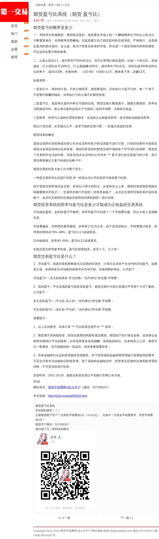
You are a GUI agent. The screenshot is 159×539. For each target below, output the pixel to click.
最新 (14, 41)
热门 (14, 34)
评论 (96, 20)
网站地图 (97, 530)
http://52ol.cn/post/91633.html (67, 395)
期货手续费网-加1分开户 (14, 12)
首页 (14, 26)
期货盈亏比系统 (45, 405)
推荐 (14, 57)
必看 (14, 49)
